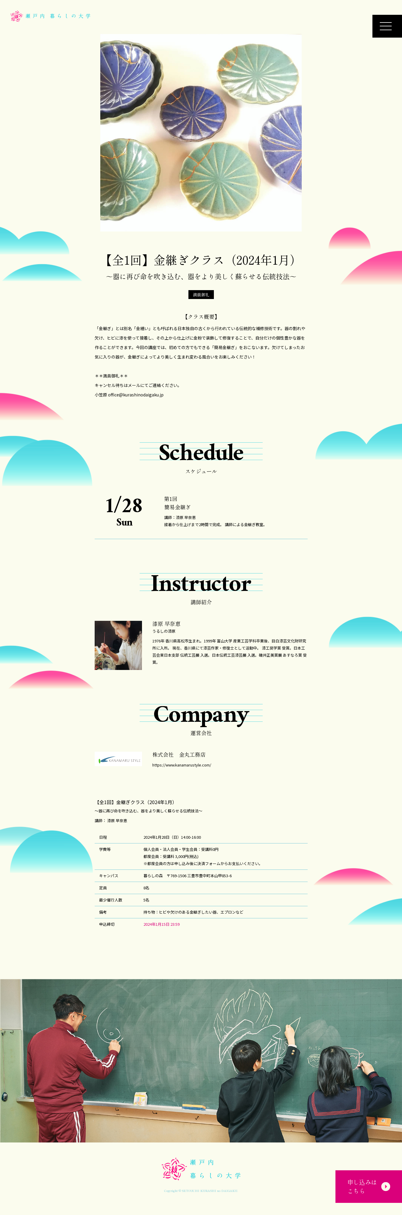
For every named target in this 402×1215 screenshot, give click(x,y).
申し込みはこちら (367, 1180)
